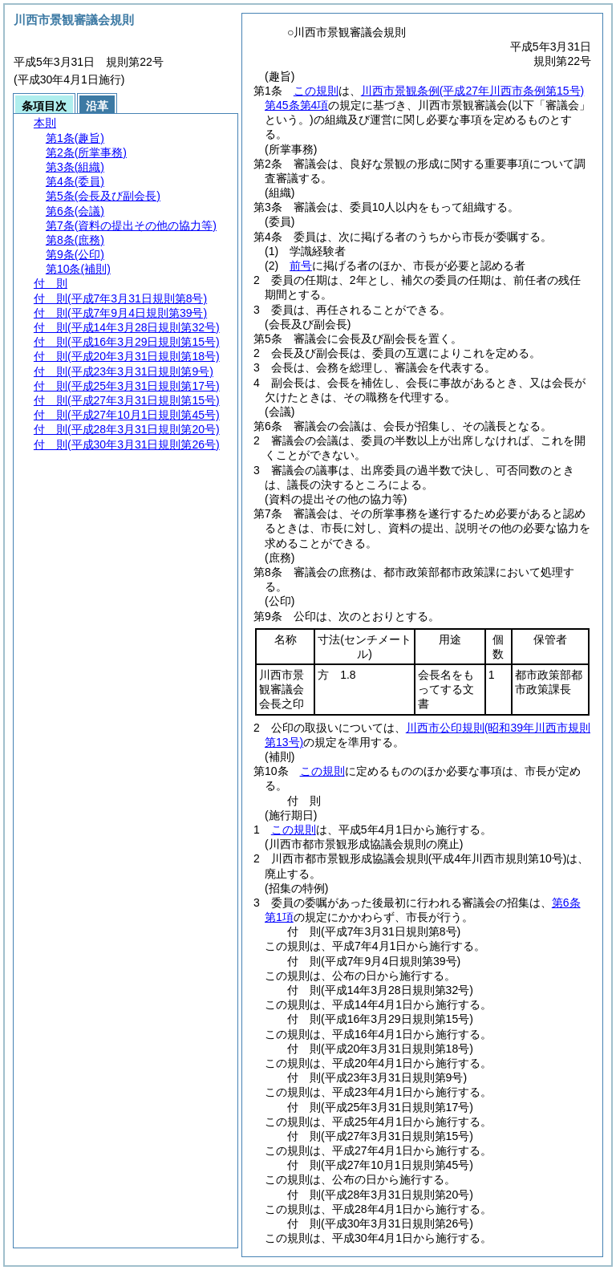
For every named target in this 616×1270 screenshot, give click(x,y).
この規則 (316, 90)
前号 (301, 265)
